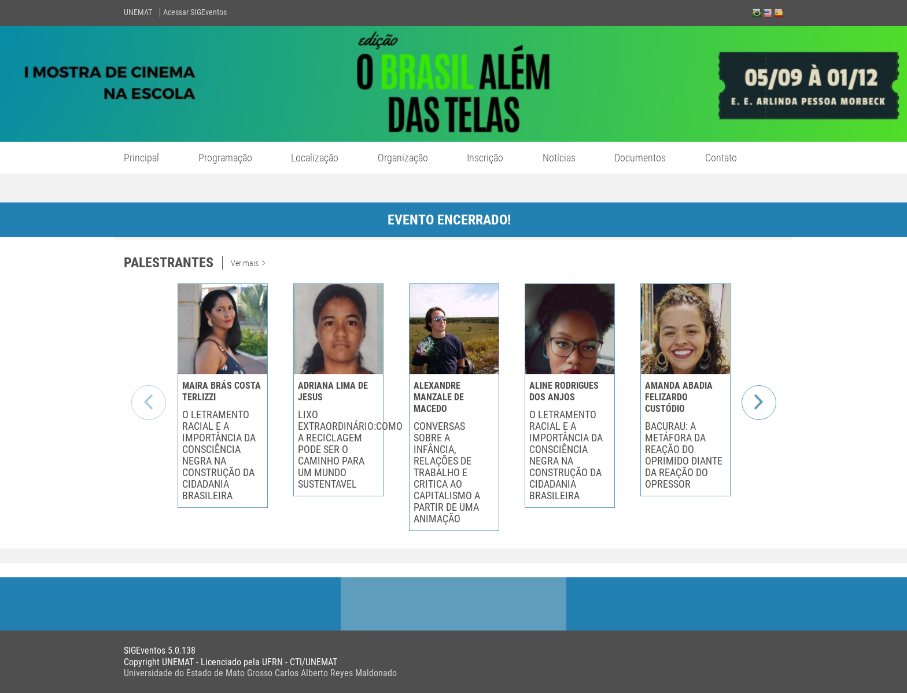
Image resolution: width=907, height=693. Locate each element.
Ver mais (248, 263)
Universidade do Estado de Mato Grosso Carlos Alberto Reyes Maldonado (260, 673)
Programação (225, 158)
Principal (141, 158)
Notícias (559, 158)
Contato (721, 158)
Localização (314, 158)
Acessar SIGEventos (195, 12)
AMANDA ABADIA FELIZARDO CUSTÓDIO (679, 397)
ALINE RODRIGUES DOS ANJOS (564, 391)
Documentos (640, 158)
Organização (403, 158)
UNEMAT (138, 12)
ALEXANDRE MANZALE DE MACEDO (439, 397)
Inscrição (485, 158)
